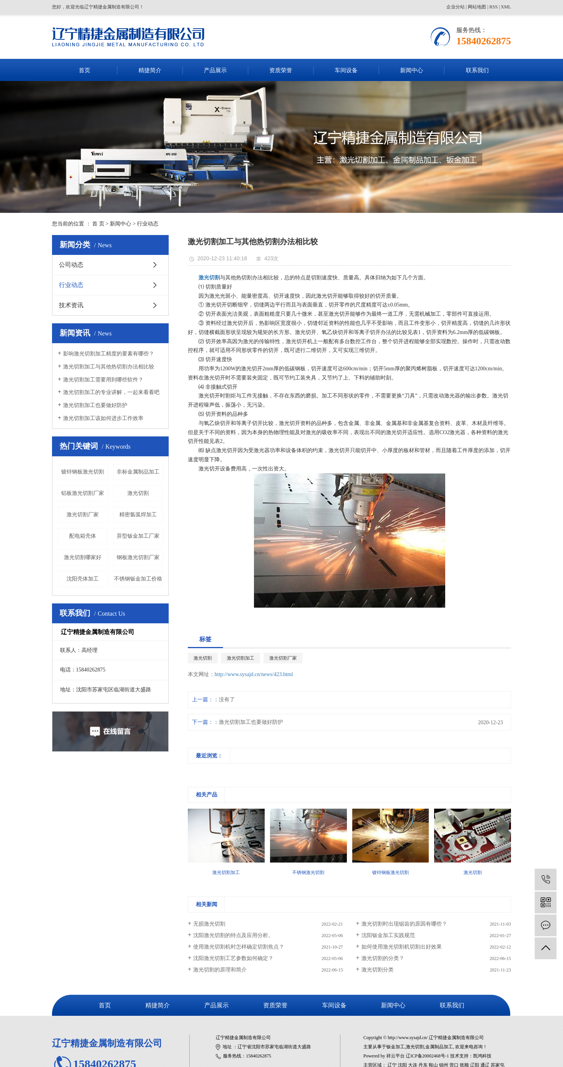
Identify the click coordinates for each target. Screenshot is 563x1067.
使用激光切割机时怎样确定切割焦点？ (238, 947)
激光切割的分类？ (382, 958)
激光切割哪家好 (82, 557)
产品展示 (215, 70)
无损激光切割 (209, 924)
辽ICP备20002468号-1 (427, 1056)
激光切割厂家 (83, 514)
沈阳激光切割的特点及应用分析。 (233, 935)
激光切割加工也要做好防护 (95, 405)
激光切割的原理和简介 (220, 970)
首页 (84, 70)
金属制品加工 (439, 1046)
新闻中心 (411, 70)
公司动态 (71, 264)
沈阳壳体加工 (83, 579)
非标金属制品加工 (138, 472)
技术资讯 (71, 305)
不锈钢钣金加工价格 (138, 579)
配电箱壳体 (82, 536)
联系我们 (477, 70)
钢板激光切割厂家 (138, 557)
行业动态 (147, 224)
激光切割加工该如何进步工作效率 (103, 418)
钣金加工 (395, 1046)
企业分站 (455, 7)
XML (506, 7)
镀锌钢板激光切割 (82, 472)
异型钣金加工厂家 (138, 536)
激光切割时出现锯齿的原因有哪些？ (404, 924)
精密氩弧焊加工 (138, 514)
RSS (494, 7)
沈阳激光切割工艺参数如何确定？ (233, 958)
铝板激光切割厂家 (82, 493)
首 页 (98, 224)
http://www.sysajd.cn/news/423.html (254, 674)
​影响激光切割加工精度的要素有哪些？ (108, 354)
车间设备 (346, 70)
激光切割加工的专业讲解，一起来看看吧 (111, 392)
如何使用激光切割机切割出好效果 (401, 947)
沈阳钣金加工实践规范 (388, 935)
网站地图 (477, 7)
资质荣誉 (280, 70)
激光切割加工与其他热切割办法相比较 (108, 367)
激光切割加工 (240, 658)
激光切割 (138, 493)
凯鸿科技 (482, 1056)
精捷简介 (149, 70)
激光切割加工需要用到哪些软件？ (103, 380)
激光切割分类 (377, 970)
